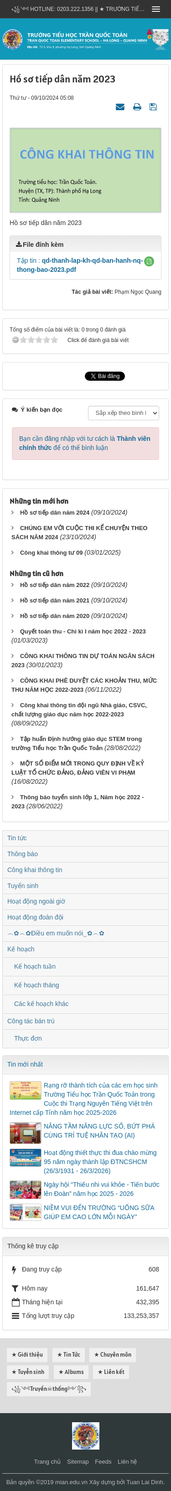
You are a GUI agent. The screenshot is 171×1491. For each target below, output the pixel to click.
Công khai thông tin (34, 869)
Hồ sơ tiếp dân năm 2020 (54, 616)
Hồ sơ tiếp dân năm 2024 (54, 512)
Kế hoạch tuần (35, 966)
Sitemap (78, 1461)
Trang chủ (47, 1461)
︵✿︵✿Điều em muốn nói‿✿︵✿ (55, 933)
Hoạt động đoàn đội (35, 917)
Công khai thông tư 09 (51, 552)
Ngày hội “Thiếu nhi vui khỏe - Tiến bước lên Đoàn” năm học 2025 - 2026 (102, 1189)
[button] (149, 261)
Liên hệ (127, 1461)
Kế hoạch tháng (36, 985)
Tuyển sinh (22, 885)
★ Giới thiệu (27, 1354)
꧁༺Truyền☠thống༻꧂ (48, 1389)
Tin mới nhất (25, 1064)
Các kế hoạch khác (41, 1003)
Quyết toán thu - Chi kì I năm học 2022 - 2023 (83, 631)
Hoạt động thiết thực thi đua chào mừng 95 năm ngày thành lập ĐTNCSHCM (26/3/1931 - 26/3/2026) (100, 1161)
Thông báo (22, 854)
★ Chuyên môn (112, 1354)
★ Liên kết (111, 1372)
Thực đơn (28, 1038)
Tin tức (17, 838)
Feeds (103, 1461)
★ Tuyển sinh (27, 1372)
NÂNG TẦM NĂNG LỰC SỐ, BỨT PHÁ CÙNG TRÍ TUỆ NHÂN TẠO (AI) (99, 1131)
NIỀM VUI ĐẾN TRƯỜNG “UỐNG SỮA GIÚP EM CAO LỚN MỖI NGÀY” (99, 1212)
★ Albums (71, 1372)
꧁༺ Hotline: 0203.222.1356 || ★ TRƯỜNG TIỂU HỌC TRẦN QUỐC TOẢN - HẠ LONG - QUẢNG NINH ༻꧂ (78, 9)
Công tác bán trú (31, 1021)
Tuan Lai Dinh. (145, 1482)
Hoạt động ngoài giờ (36, 901)
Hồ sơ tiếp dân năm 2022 (54, 585)
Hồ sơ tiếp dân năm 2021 (54, 600)
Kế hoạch (21, 949)
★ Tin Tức (68, 1354)
